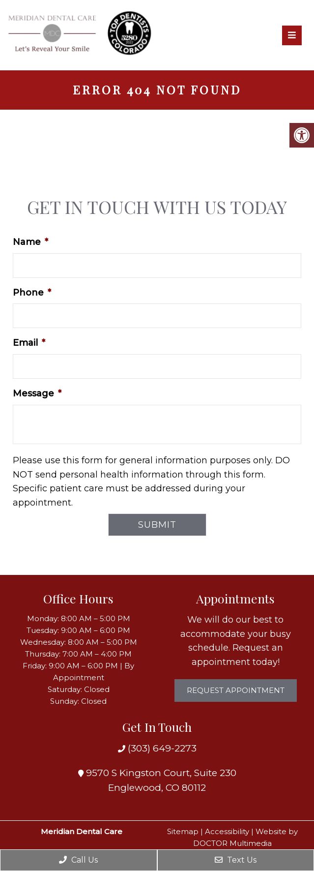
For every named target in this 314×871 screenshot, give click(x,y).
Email (29, 342)
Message (37, 393)
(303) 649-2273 (161, 748)
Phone (32, 292)
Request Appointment (236, 690)
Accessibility (227, 831)
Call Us (78, 860)
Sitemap (183, 831)
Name (30, 242)
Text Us (236, 860)
